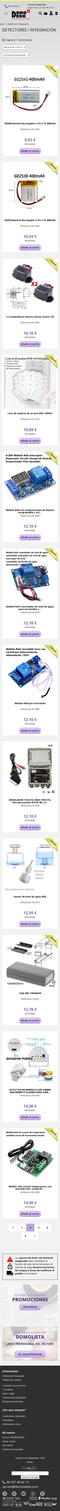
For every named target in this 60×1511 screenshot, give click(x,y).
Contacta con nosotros (14, 1385)
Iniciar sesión (9, 1441)
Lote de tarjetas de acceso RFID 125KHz (30, 413)
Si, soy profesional (30, 1354)
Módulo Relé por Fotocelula (30, 703)
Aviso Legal (8, 1393)
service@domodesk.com (20, 1487)
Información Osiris (11, 1424)
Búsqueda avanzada (12, 1401)
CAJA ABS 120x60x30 (30, 993)
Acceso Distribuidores (13, 1437)
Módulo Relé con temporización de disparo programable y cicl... (30, 511)
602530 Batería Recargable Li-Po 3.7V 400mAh (30, 220)
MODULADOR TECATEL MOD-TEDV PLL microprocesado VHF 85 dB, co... (30, 801)
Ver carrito (7, 1445)
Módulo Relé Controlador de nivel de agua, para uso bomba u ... (30, 607)
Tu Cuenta (7, 1389)
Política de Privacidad (13, 1376)
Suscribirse (30, 1306)
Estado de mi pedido (12, 1449)
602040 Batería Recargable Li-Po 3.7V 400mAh (30, 123)
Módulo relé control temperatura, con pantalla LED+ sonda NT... (30, 1187)
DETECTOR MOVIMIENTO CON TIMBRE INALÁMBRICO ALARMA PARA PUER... (30, 1091)
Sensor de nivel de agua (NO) (30, 896)
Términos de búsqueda (14, 1397)
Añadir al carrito (30, 150)
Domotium (8, 1420)
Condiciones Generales (14, 1416)
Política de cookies (11, 1380)
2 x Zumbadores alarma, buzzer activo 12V (30, 317)
